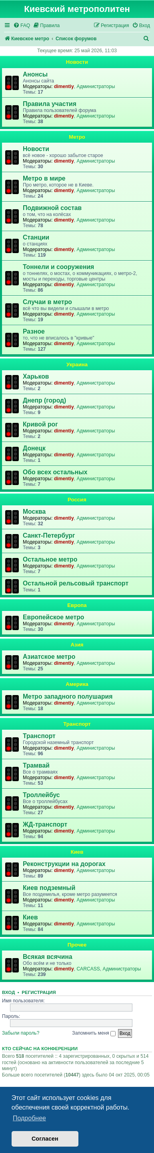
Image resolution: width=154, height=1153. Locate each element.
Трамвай (36, 765)
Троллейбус (41, 795)
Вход (8, 992)
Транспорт (77, 724)
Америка (77, 684)
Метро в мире (44, 178)
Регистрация (39, 992)
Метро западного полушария (67, 696)
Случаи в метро (47, 302)
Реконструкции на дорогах (64, 863)
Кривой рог (40, 424)
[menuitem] (21, 25)
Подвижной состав (52, 207)
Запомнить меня (94, 1033)
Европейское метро (53, 617)
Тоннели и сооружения (58, 266)
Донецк (34, 448)
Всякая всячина (47, 956)
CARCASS (88, 969)
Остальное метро (50, 559)
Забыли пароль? (20, 1033)
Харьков (36, 376)
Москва (34, 511)
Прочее (77, 945)
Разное (34, 331)
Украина (77, 364)
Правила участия (49, 103)
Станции (36, 237)
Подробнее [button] (29, 1118)
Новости (77, 62)
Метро (77, 137)
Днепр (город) (44, 400)
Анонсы (35, 74)
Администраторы (95, 86)
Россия (77, 500)
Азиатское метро (49, 656)
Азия (77, 645)
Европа (76, 605)
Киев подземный (49, 887)
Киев (77, 852)
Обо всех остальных (55, 472)
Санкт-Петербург (49, 535)
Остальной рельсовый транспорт (75, 583)
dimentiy (64, 86)
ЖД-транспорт (45, 824)
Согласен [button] (45, 1138)
